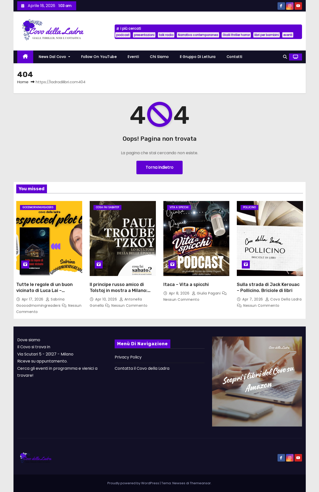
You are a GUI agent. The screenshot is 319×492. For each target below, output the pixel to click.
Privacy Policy (128, 357)
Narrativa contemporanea (198, 35)
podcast (122, 35)
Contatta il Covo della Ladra (142, 368)
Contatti (234, 56)
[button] (285, 57)
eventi (287, 35)
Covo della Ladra (283, 299)
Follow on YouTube (99, 56)
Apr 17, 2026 (33, 299)
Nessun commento (129, 305)
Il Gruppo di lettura (198, 56)
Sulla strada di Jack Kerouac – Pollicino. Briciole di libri (268, 287)
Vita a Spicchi (179, 207)
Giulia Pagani (207, 293)
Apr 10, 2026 (106, 299)
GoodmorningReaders (37, 207)
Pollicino (249, 207)
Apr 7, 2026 (253, 299)
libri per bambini (266, 35)
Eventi (133, 56)
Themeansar (200, 483)
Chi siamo (159, 56)
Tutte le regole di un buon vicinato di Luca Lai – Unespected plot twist (44, 290)
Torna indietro (159, 167)
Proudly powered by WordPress (133, 483)
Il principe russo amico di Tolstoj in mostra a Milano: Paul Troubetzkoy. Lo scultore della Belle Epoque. (123, 293)
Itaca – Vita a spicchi (186, 284)
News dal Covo (54, 56)
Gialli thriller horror (236, 35)
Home (22, 81)
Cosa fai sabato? (107, 207)
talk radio (166, 35)
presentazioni (144, 35)
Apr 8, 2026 (180, 293)
